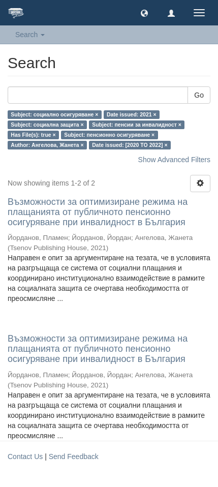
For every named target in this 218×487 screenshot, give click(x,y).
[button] (144, 12)
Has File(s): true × (33, 135)
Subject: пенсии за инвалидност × (136, 124)
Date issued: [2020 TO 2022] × (129, 145)
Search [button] (30, 35)
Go (199, 95)
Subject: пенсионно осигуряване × (109, 135)
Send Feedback (74, 456)
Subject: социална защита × (47, 124)
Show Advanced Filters (174, 160)
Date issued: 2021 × (132, 114)
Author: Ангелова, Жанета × (47, 145)
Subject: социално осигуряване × (54, 114)
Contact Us (25, 456)
